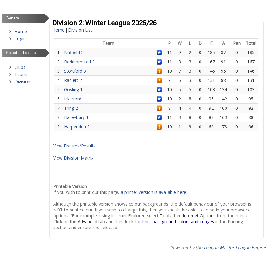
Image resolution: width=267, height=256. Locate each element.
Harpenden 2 (77, 127)
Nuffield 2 (74, 52)
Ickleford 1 (74, 99)
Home (21, 31)
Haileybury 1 (76, 117)
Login (20, 38)
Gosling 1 (73, 89)
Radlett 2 (73, 80)
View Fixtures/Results (74, 146)
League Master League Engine (235, 247)
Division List (80, 30)
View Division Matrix (73, 158)
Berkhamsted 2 (79, 62)
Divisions (23, 81)
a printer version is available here (153, 192)
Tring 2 (71, 108)
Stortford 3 (75, 71)
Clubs (20, 67)
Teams (21, 74)
